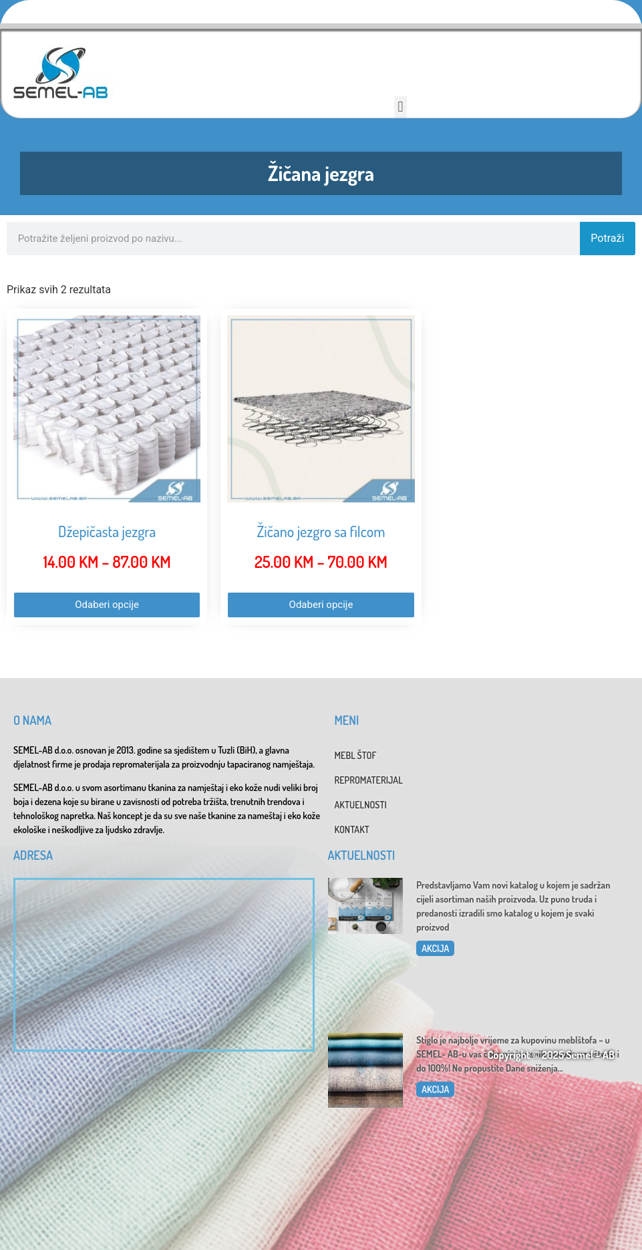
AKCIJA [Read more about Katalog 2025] (435, 948)
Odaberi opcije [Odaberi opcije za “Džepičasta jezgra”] (107, 605)
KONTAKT (352, 829)
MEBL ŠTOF (356, 755)
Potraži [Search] (607, 238)
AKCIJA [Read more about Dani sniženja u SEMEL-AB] (435, 1089)
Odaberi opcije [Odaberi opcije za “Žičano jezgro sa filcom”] (321, 605)
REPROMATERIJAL (369, 780)
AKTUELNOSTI (361, 804)
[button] (400, 107)
